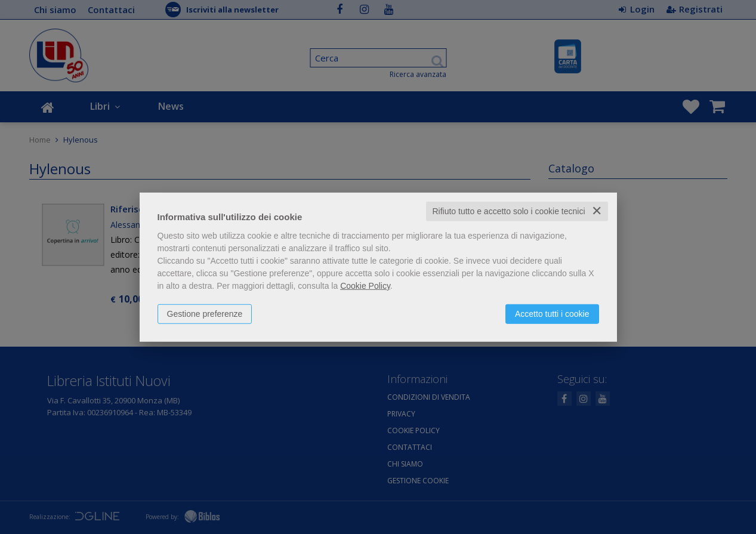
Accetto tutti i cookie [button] (552, 314)
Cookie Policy (365, 286)
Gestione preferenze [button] (205, 314)
